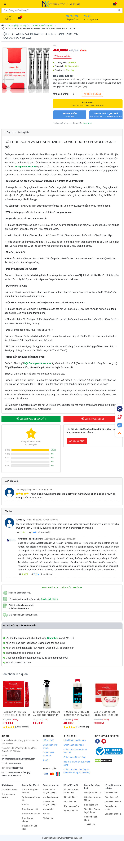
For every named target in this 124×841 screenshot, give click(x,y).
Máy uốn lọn (48, 809)
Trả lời (21, 532)
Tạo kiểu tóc (89, 824)
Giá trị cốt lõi (48, 740)
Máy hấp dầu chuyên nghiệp (49, 791)
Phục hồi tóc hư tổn (31, 814)
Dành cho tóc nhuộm (111, 808)
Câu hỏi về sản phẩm (92, 419)
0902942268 (15, 763)
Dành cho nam (111, 793)
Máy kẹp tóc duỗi (50, 797)
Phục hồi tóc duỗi (30, 809)
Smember (87, 123)
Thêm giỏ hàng (92, 94)
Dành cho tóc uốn (113, 814)
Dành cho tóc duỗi (113, 802)
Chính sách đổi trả (49, 599)
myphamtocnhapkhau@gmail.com (18, 759)
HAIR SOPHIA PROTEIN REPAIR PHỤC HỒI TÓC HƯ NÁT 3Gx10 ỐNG (16, 713)
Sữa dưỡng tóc (91, 805)
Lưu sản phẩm (62, 56)
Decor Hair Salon (9, 790)
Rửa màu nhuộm (71, 806)
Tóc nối (46, 814)
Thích (32, 532)
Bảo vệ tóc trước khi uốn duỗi (71, 791)
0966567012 (17, 768)
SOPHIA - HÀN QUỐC (43, 25)
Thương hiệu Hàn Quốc (18, 25)
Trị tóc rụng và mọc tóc (31, 798)
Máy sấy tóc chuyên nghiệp (49, 803)
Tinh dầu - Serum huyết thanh (92, 810)
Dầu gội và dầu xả (92, 793)
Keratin (25, 805)
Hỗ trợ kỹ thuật (70, 785)
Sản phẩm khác (112, 797)
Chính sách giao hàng (73, 745)
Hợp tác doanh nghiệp (8, 795)
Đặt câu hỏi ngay (76, 441)
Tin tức (46, 760)
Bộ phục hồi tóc (70, 811)
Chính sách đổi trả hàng (74, 757)
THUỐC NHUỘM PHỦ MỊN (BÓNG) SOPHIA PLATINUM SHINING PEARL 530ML (76, 713)
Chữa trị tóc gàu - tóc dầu (30, 791)
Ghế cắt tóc (48, 818)
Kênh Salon (7, 785)
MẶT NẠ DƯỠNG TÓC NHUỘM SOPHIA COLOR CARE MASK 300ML (106, 713)
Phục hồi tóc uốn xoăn (29, 827)
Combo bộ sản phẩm (90, 818)
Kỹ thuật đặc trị (70, 797)
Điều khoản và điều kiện (74, 740)
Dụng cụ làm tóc (51, 785)
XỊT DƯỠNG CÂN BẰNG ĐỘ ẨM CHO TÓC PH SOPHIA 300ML (46, 713)
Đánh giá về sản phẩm (31, 418)
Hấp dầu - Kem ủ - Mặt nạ (92, 799)
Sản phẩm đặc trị (30, 785)
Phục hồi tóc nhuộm (27, 820)
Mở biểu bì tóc (69, 802)
